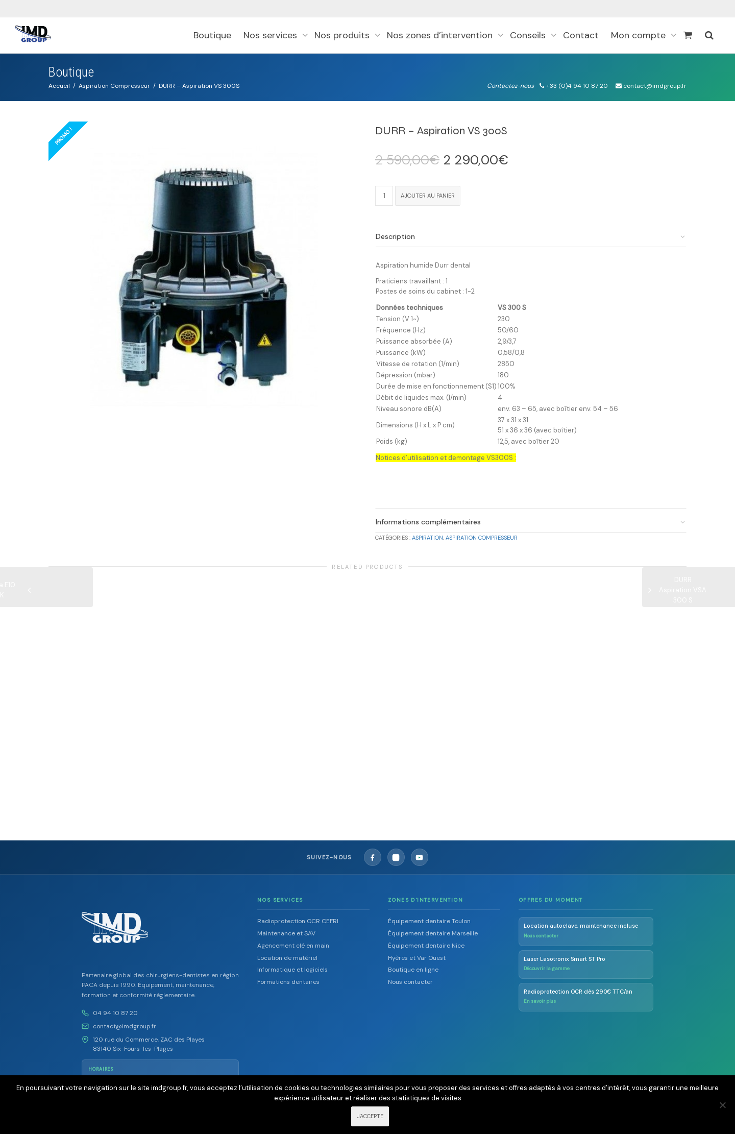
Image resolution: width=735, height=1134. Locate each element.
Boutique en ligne (413, 963)
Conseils (529, 35)
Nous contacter (410, 976)
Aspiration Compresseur (114, 86)
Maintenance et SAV (286, 927)
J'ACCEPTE (370, 1116)
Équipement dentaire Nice (426, 939)
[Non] (722, 1105)
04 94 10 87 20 (115, 1007)
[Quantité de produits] (384, 196)
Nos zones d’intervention (441, 35)
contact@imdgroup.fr (124, 1020)
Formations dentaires (288, 976)
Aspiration (427, 537)
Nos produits (343, 35)
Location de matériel (287, 951)
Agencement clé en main (293, 939)
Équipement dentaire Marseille (433, 927)
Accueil (59, 86)
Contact (581, 35)
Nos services (271, 35)
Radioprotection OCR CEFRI (297, 915)
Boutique (212, 35)
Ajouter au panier (428, 195)
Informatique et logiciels (292, 963)
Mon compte (639, 35)
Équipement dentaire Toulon (429, 915)
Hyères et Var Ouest (417, 951)
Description (395, 236)
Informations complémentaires (428, 521)
